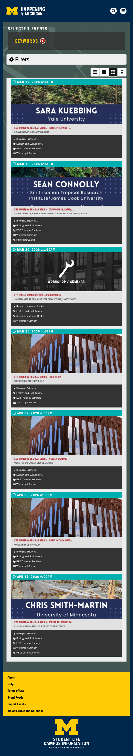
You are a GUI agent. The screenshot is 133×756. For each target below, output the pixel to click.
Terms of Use (16, 690)
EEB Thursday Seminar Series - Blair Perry (38, 377)
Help (11, 684)
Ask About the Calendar (25, 711)
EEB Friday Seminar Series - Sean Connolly (37, 295)
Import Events (17, 704)
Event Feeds (15, 697)
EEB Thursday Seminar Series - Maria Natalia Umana (43, 540)
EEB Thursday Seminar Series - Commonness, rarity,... (44, 209)
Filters (19, 59)
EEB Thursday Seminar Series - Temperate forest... (42, 128)
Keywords (30, 40)
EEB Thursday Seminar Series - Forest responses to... (43, 622)
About (11, 677)
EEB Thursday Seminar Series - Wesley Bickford (40, 459)
